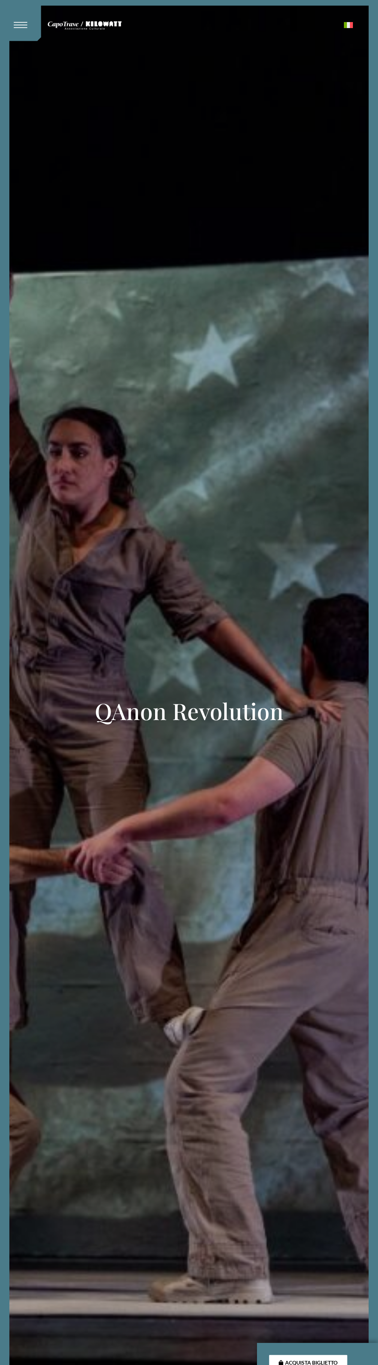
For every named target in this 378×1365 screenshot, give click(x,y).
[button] (23, 20)
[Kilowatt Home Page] (84, 26)
